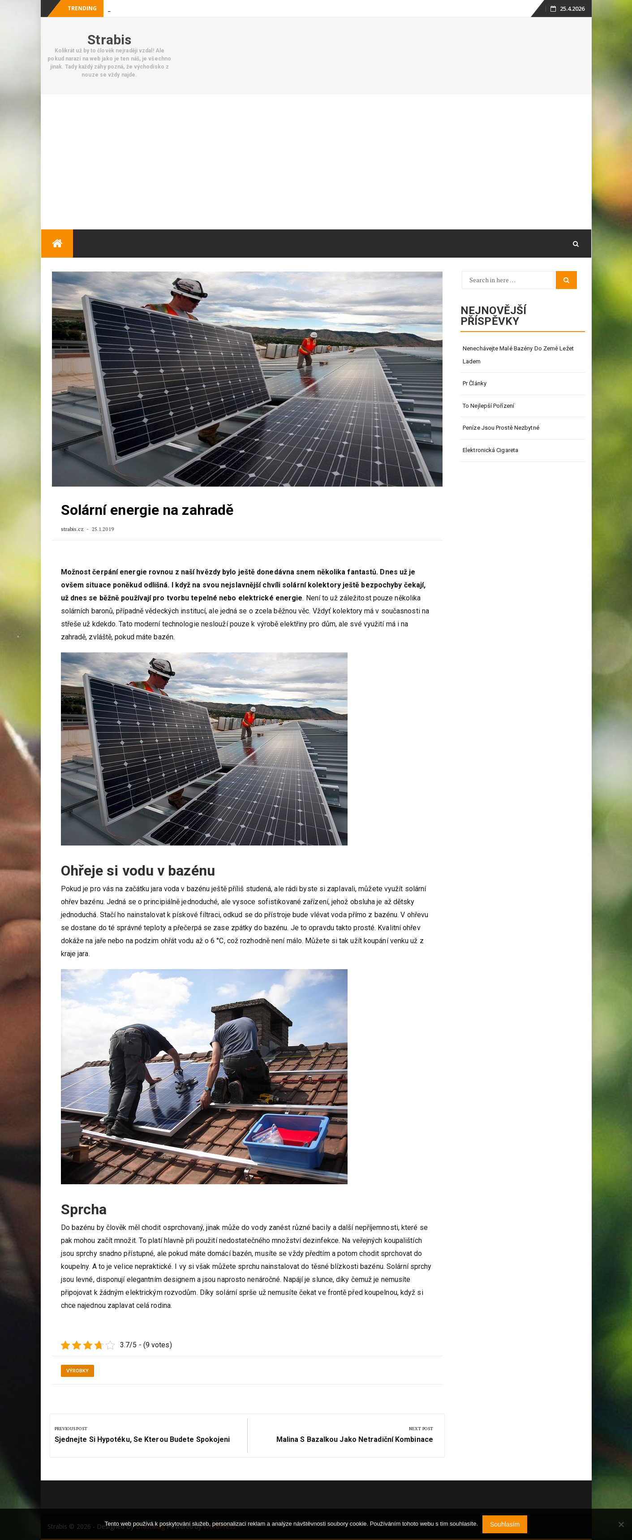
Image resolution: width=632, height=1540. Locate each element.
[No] (620, 1524)
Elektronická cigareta (490, 450)
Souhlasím (505, 1524)
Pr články (474, 383)
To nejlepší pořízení (488, 405)
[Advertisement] (316, 161)
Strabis (109, 39)
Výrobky (77, 1371)
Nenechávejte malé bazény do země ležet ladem (518, 355)
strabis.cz (73, 529)
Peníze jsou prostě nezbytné (501, 427)
